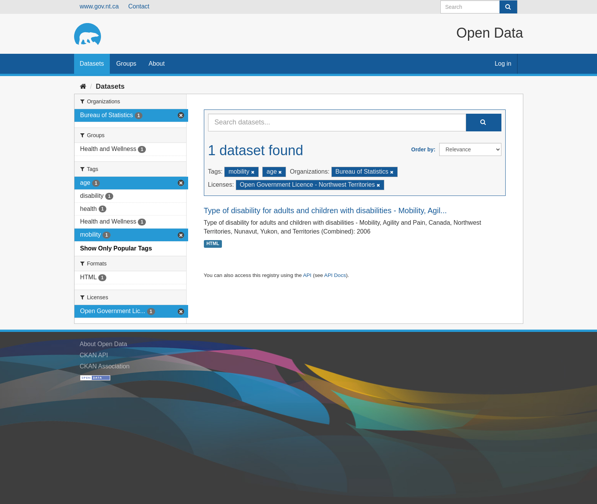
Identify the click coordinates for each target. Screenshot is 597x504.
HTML (213, 243)
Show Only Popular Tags (116, 248)
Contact (138, 6)
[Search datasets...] (337, 122)
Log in (502, 63)
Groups (126, 63)
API (307, 275)
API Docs (335, 275)
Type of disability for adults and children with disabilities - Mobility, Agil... (325, 210)
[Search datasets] (479, 6)
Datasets (92, 63)
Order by (422, 149)
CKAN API (94, 355)
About (157, 63)
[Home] (83, 86)
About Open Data (103, 344)
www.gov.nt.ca (99, 6)
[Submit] (508, 6)
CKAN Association (105, 366)
